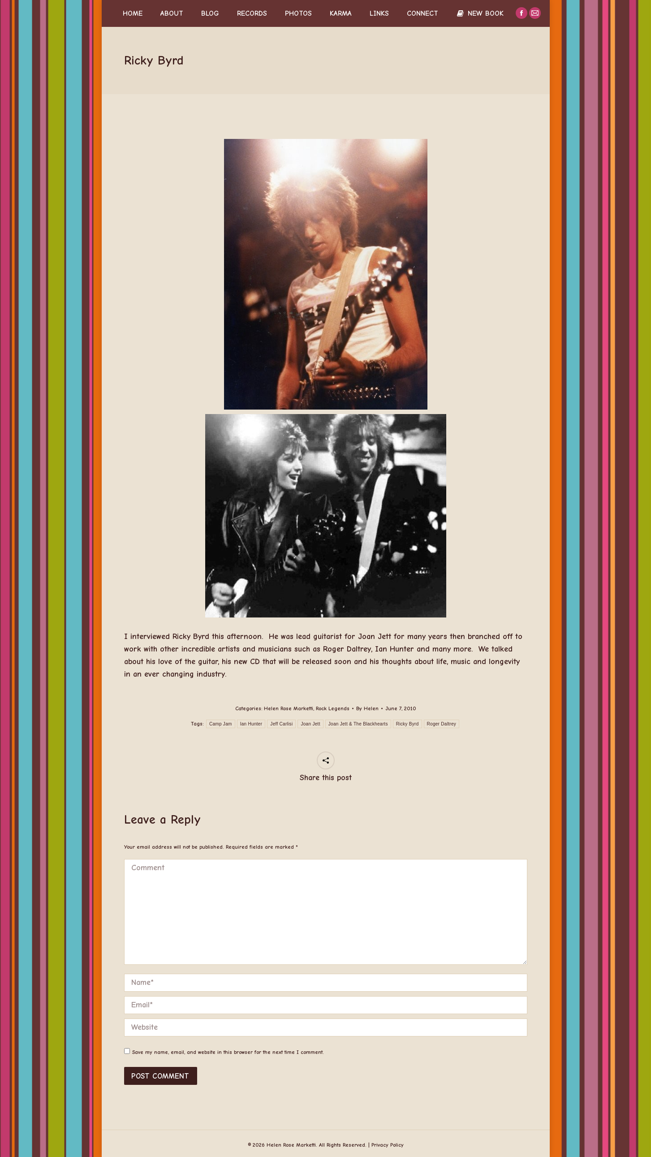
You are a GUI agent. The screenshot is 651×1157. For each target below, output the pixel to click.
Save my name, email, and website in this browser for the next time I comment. (228, 1052)
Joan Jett (310, 723)
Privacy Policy (387, 1145)
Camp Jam (220, 723)
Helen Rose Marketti (288, 708)
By (367, 708)
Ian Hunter (251, 723)
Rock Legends (332, 708)
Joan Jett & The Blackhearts (358, 723)
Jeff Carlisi (281, 723)
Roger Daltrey (442, 723)
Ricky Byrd (407, 723)
